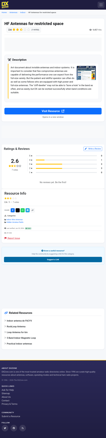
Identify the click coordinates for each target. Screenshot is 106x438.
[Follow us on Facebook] (13, 428)
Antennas (13, 12)
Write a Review (93, 150)
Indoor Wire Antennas (14, 221)
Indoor (23, 12)
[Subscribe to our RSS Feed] (22, 428)
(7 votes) (35, 30)
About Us (6, 397)
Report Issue (12, 239)
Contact (5, 400)
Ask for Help (8, 390)
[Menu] (101, 5)
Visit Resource (53, 112)
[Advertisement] (53, 44)
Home (4, 12)
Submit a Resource (11, 416)
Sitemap (6, 393)
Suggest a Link (53, 261)
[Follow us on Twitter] (5, 428)
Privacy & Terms (9, 404)
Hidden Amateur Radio (14, 223)
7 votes (16, 203)
